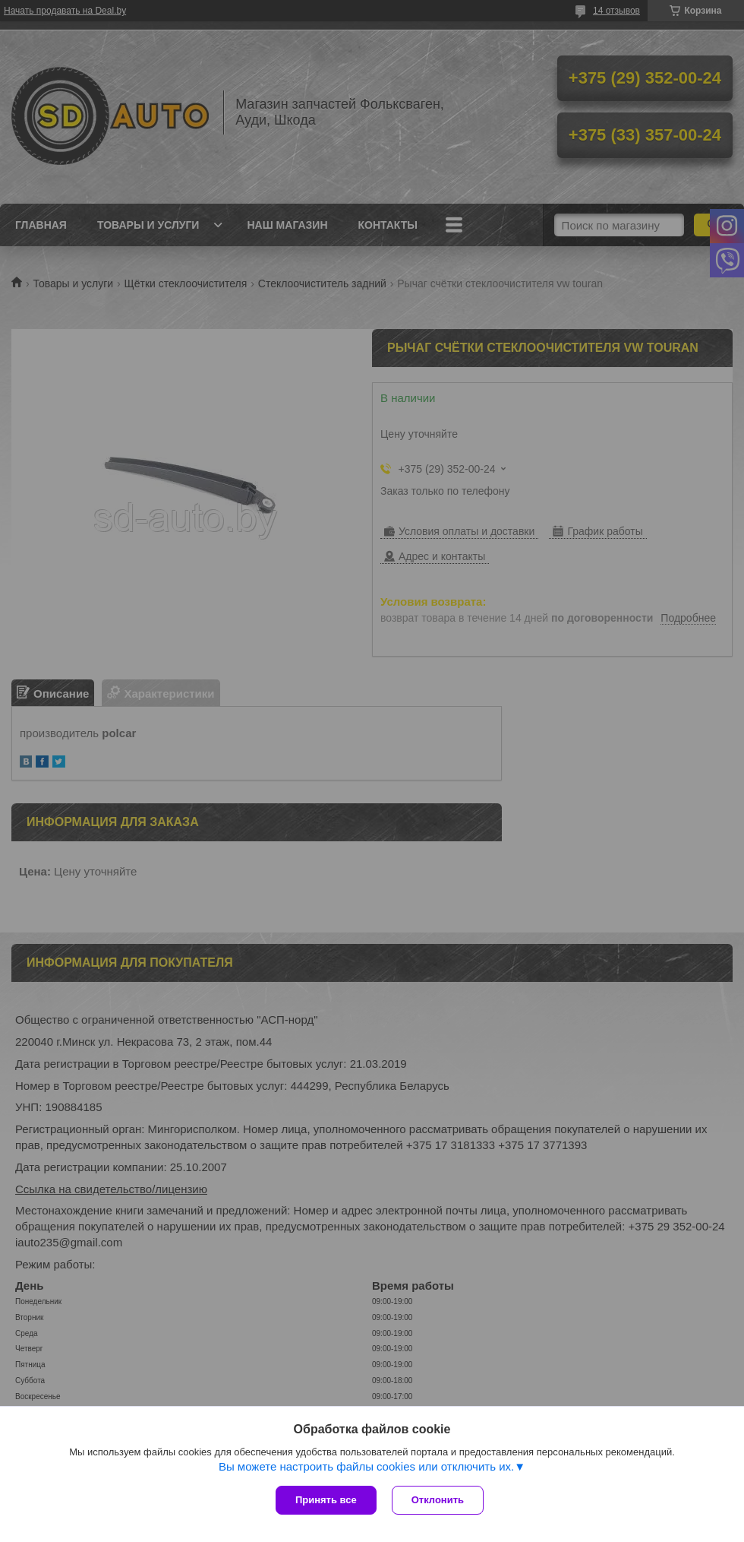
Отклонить (437, 1500)
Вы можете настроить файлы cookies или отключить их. (366, 1466)
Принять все (326, 1500)
